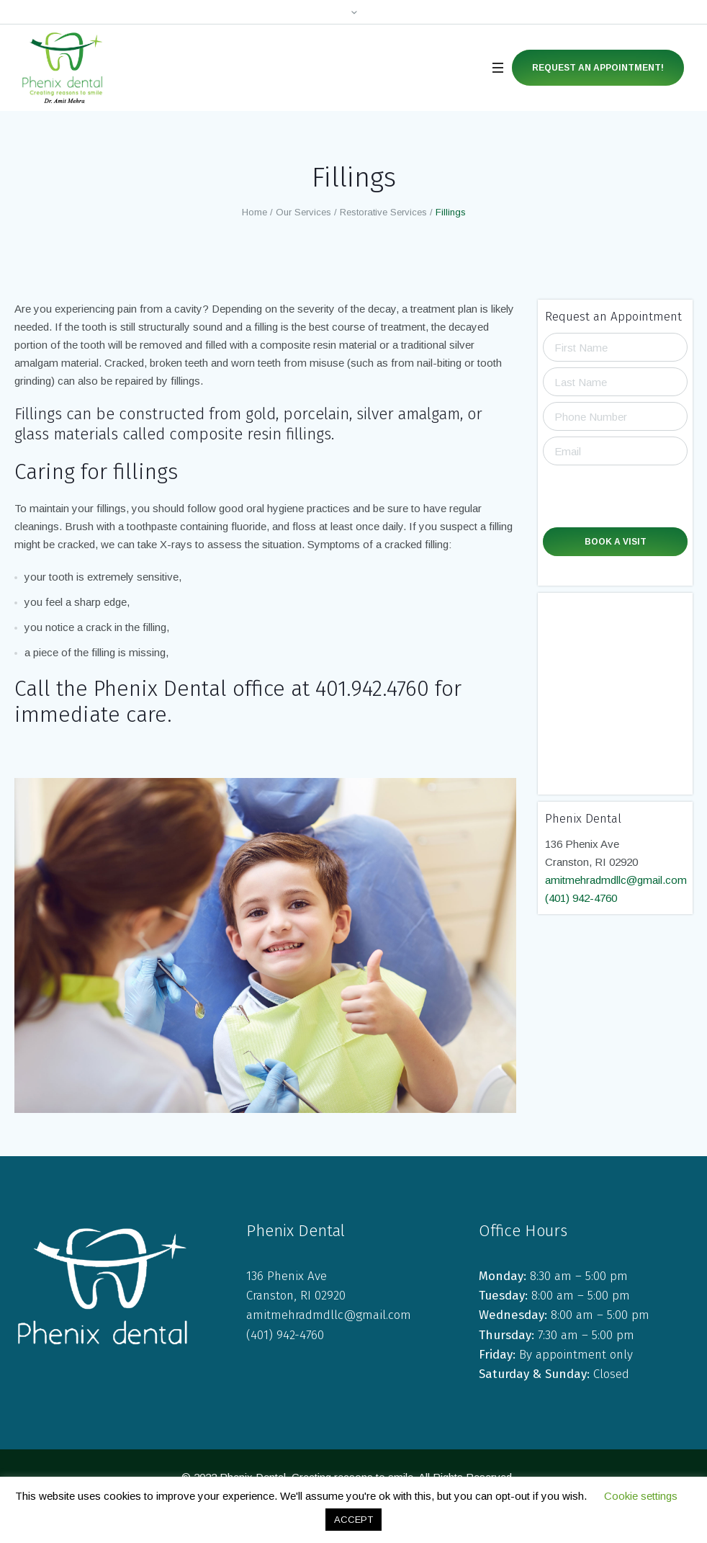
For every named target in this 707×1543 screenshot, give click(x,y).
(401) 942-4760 (581, 898)
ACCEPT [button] (353, 1519)
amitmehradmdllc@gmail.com (616, 880)
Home (254, 212)
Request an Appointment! (598, 68)
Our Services (303, 212)
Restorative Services (383, 212)
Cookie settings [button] (640, 1496)
